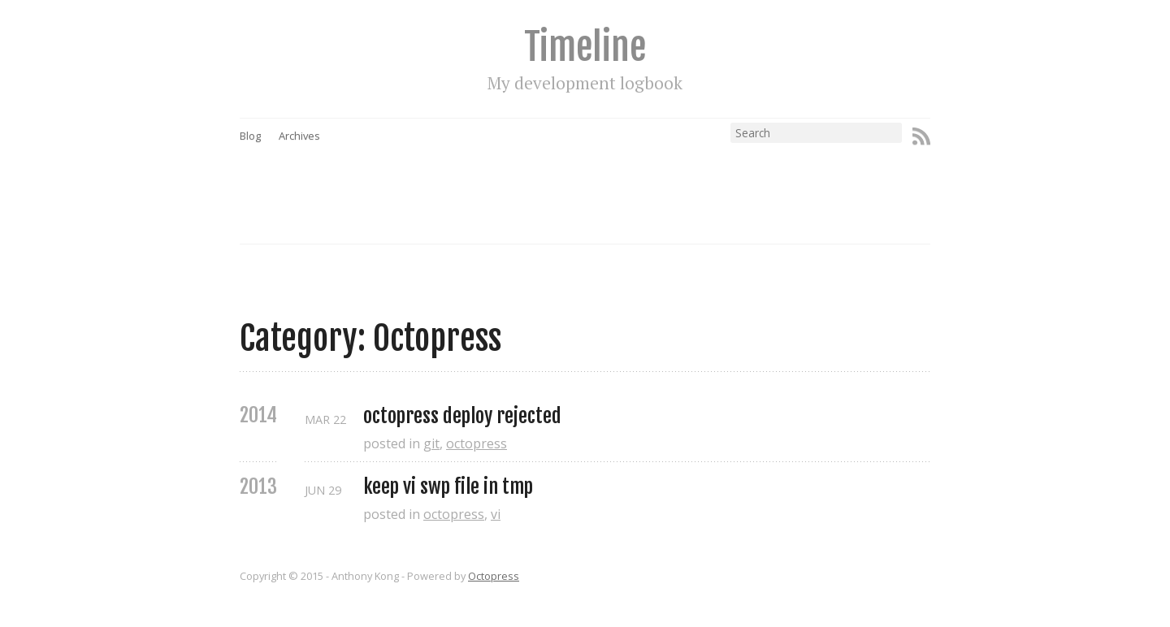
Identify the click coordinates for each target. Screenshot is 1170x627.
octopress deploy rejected (462, 416)
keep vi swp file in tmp (448, 487)
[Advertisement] (616, 179)
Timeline (585, 47)
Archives (299, 135)
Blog (250, 135)
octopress (476, 443)
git (431, 443)
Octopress (493, 576)
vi (495, 514)
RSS (921, 136)
